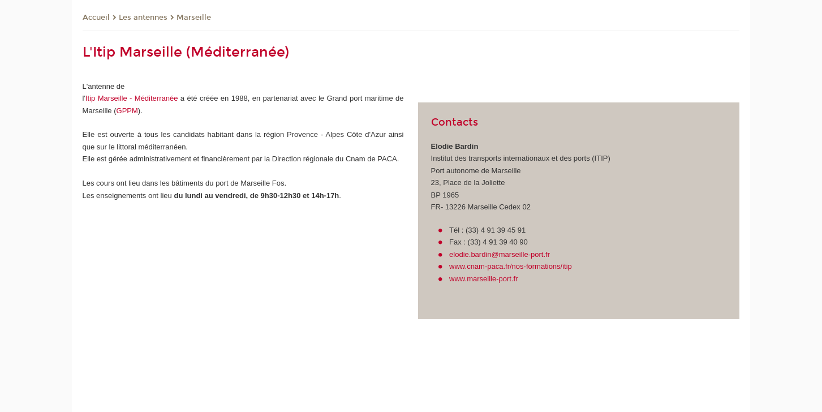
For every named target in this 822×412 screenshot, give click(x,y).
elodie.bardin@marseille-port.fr (499, 254)
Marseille (194, 17)
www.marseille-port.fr (483, 278)
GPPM (127, 110)
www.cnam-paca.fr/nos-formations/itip (510, 266)
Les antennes (143, 17)
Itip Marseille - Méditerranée (131, 98)
